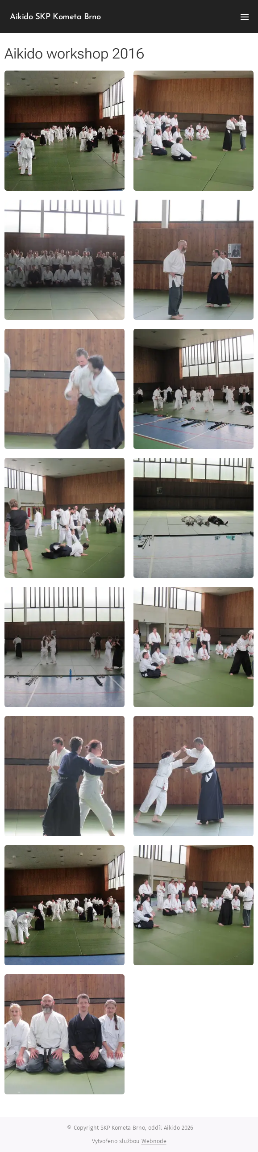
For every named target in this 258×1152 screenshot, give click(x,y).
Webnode (153, 1141)
